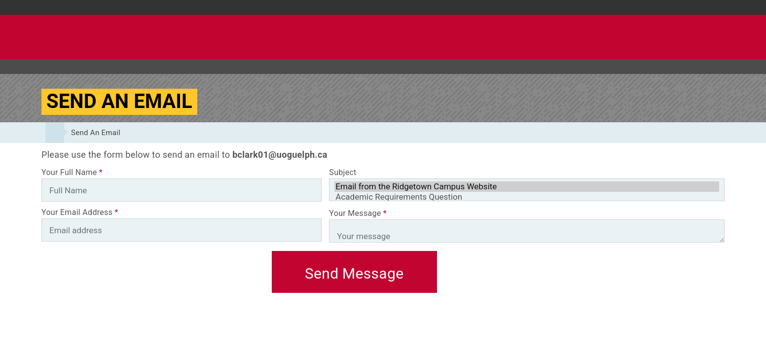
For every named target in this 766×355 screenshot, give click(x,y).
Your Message (358, 213)
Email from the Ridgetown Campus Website (526, 186)
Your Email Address (79, 212)
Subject (342, 172)
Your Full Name (72, 172)
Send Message (354, 273)
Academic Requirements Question (526, 197)
